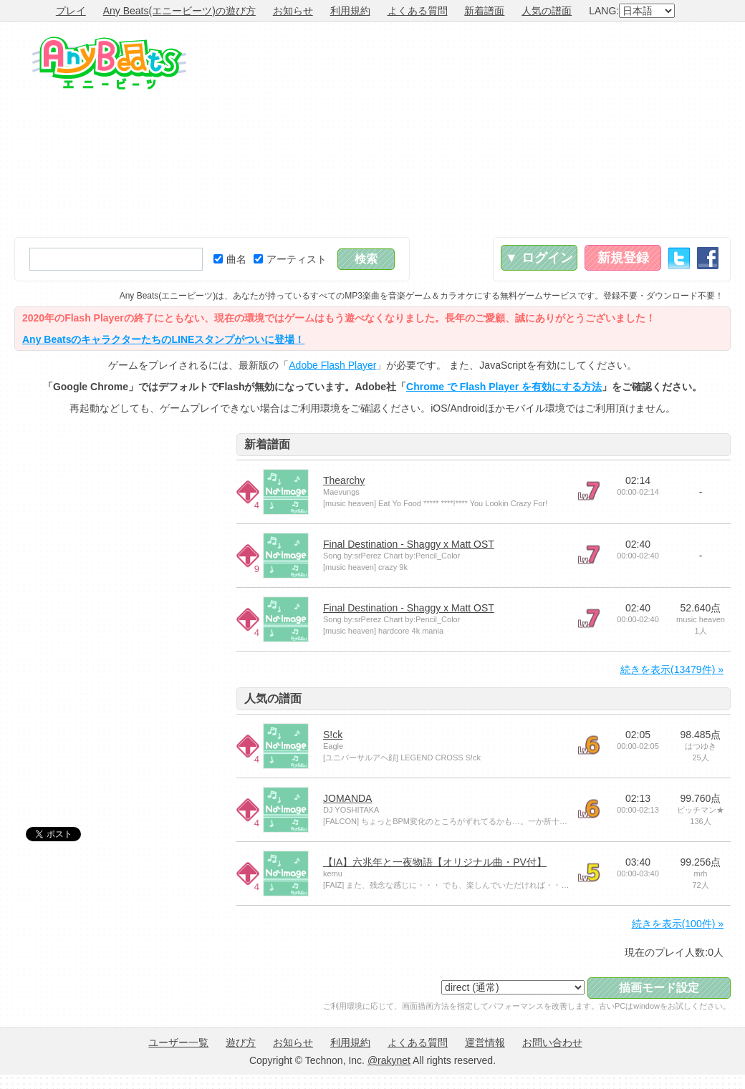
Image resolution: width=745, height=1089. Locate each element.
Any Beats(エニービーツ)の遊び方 (179, 10)
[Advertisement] (577, 129)
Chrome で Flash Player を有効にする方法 (504, 386)
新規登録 (623, 258)
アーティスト (290, 259)
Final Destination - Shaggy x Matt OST (408, 544)
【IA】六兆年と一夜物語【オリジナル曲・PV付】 (435, 862)
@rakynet (388, 1060)
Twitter (679, 258)
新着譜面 (484, 10)
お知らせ (293, 10)
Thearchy (344, 480)
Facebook (707, 258)
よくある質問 (418, 10)
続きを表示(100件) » (678, 923)
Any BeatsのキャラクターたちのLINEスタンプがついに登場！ (163, 339)
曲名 (229, 259)
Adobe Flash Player (332, 365)
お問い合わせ (552, 1042)
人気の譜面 (547, 10)
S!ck (332, 734)
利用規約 (350, 10)
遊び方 (241, 1042)
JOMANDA (347, 798)
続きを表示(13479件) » (672, 669)
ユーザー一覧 (178, 1042)
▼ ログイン (539, 258)
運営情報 (485, 1042)
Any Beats (109, 63)
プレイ (71, 10)
